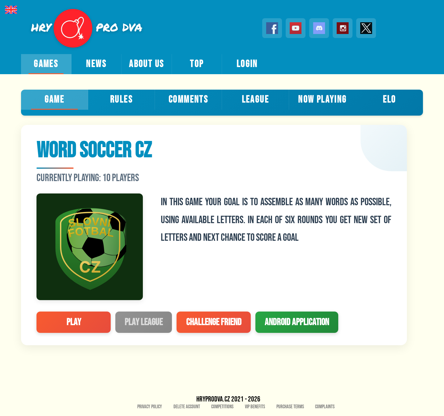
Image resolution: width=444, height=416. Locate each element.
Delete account (186, 407)
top (196, 64)
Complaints (325, 407)
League (255, 100)
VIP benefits (255, 407)
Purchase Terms (290, 407)
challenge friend (213, 322)
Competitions (222, 407)
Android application (297, 322)
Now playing (322, 100)
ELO (389, 100)
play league (144, 322)
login (247, 64)
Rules (121, 100)
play (73, 322)
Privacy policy (149, 407)
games (46, 64)
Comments (188, 100)
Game (55, 100)
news (96, 64)
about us (146, 64)
